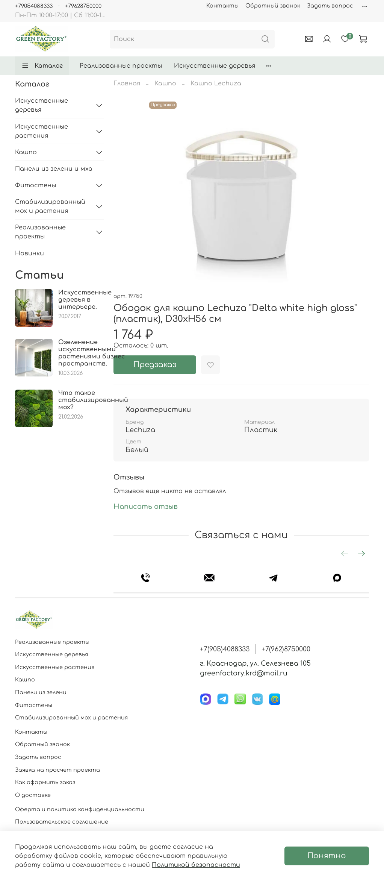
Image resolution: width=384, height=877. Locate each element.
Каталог (42, 66)
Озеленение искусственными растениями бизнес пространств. (91, 353)
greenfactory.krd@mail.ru (243, 673)
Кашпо (165, 83)
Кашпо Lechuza (215, 83)
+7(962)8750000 (286, 649)
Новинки (29, 253)
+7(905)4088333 (224, 649)
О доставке (33, 795)
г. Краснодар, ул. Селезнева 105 (255, 663)
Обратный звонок (272, 6)
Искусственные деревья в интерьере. (85, 299)
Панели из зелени (41, 692)
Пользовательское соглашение (61, 822)
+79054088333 (34, 6)
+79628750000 (83, 6)
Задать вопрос (330, 6)
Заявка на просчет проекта (57, 770)
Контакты (222, 6)
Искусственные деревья (214, 65)
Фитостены (35, 185)
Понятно (326, 855)
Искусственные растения (41, 131)
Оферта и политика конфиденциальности (79, 809)
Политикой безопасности (196, 865)
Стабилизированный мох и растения (50, 206)
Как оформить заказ (45, 782)
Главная (126, 83)
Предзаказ (154, 364)
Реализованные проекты (121, 65)
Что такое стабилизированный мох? (93, 400)
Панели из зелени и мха (53, 168)
